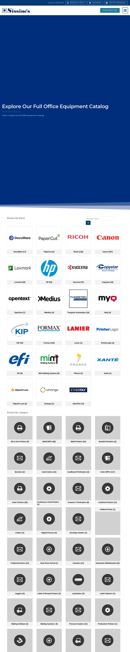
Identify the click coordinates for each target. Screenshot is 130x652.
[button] (125, 10)
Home (4, 115)
